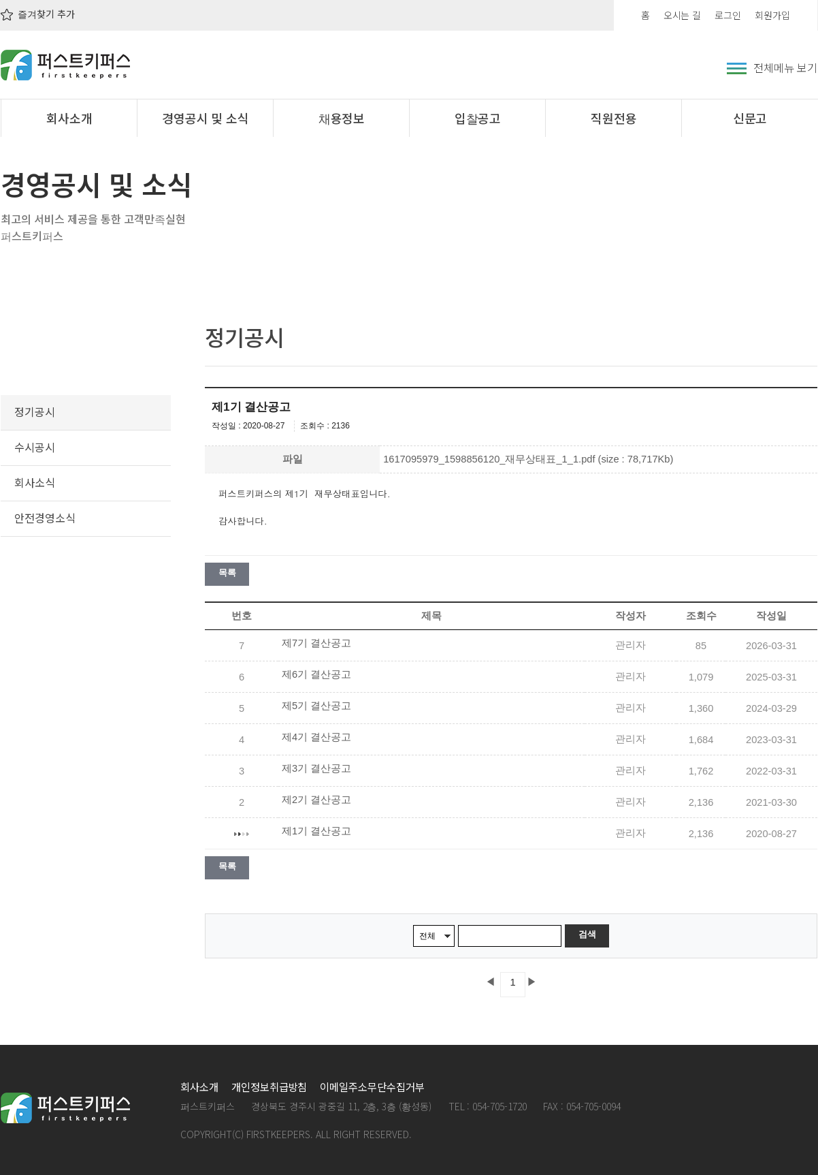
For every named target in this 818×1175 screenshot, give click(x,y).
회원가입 (772, 15)
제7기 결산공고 (316, 643)
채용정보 (341, 118)
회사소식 (34, 482)
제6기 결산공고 (316, 674)
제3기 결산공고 (316, 768)
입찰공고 (478, 118)
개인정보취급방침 (269, 1086)
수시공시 (34, 447)
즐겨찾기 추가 (38, 13)
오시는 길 (683, 15)
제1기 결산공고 (316, 831)
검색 (586, 934)
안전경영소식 (45, 518)
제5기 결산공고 (316, 705)
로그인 (728, 15)
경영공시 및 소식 (206, 118)
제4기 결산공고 (316, 737)
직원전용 (614, 118)
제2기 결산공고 (316, 799)
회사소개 (69, 118)
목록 (226, 572)
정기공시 (34, 411)
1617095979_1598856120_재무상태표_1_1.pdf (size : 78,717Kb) (528, 459)
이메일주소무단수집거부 (372, 1086)
